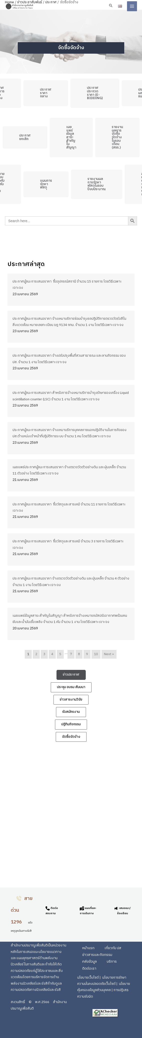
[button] (110, 5)
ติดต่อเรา (89, 969)
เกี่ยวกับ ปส (112, 948)
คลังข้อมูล (89, 962)
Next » (109, 654)
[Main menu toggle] (132, 6)
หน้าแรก (88, 948)
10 (96, 654)
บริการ (112, 962)
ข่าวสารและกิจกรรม (97, 955)
